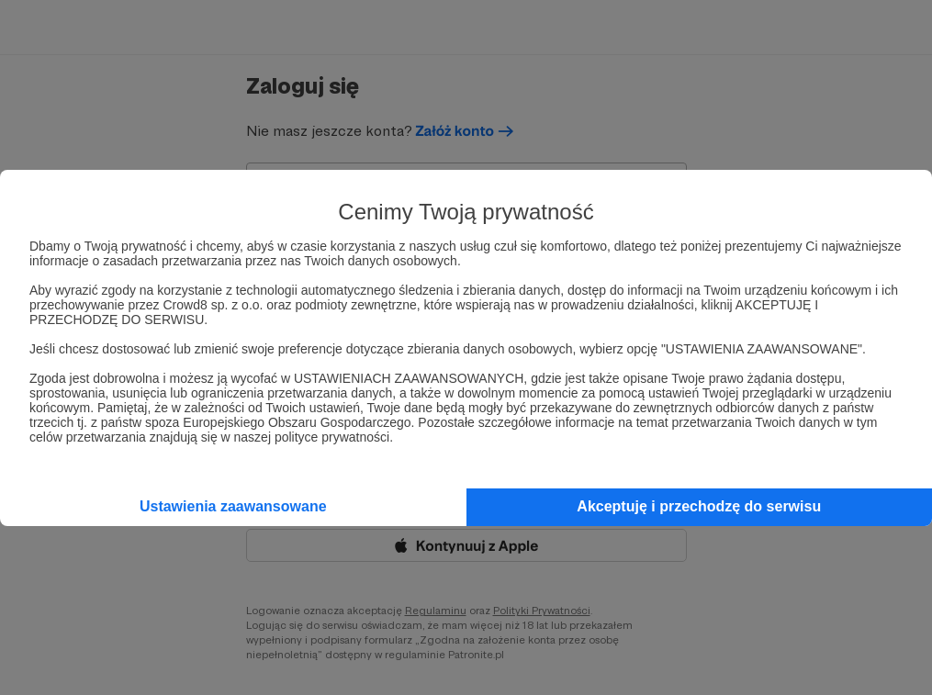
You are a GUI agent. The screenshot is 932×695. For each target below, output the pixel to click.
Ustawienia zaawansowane (233, 506)
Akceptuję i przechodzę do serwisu (699, 506)
